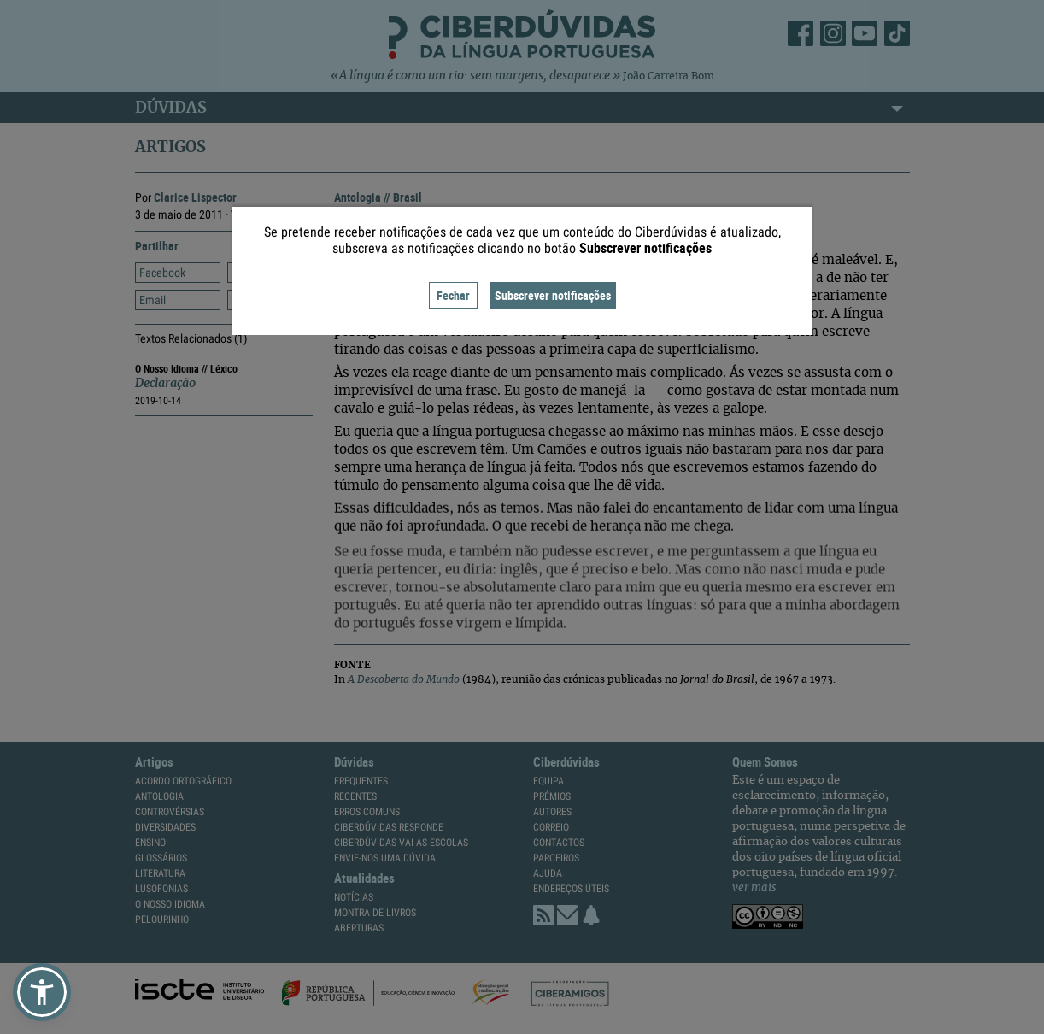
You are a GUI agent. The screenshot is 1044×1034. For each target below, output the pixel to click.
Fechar (453, 295)
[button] (42, 992)
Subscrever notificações (553, 295)
